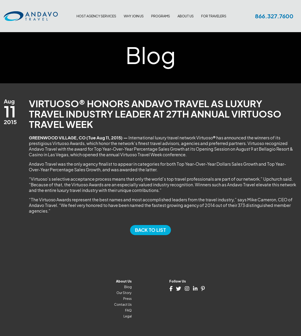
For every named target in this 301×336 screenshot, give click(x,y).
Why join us (134, 16)
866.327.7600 (274, 15)
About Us (186, 16)
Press (127, 298)
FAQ (128, 310)
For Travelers (213, 16)
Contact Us (123, 304)
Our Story (124, 292)
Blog (128, 287)
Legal (127, 316)
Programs (160, 16)
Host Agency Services (96, 16)
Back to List (150, 230)
